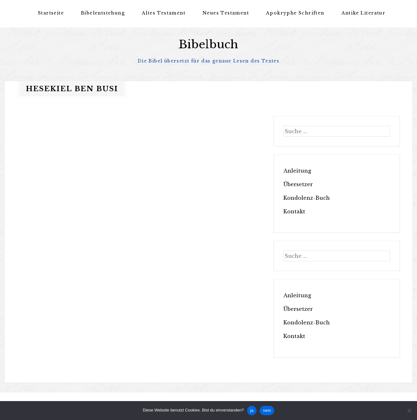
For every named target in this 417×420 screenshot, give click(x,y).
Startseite (51, 13)
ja (252, 410)
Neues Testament (225, 13)
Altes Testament (163, 13)
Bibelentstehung (103, 13)
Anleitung (297, 171)
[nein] (409, 410)
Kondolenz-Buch (306, 198)
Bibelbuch (208, 44)
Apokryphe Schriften (295, 13)
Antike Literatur (363, 13)
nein (267, 410)
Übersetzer (298, 184)
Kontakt (294, 211)
